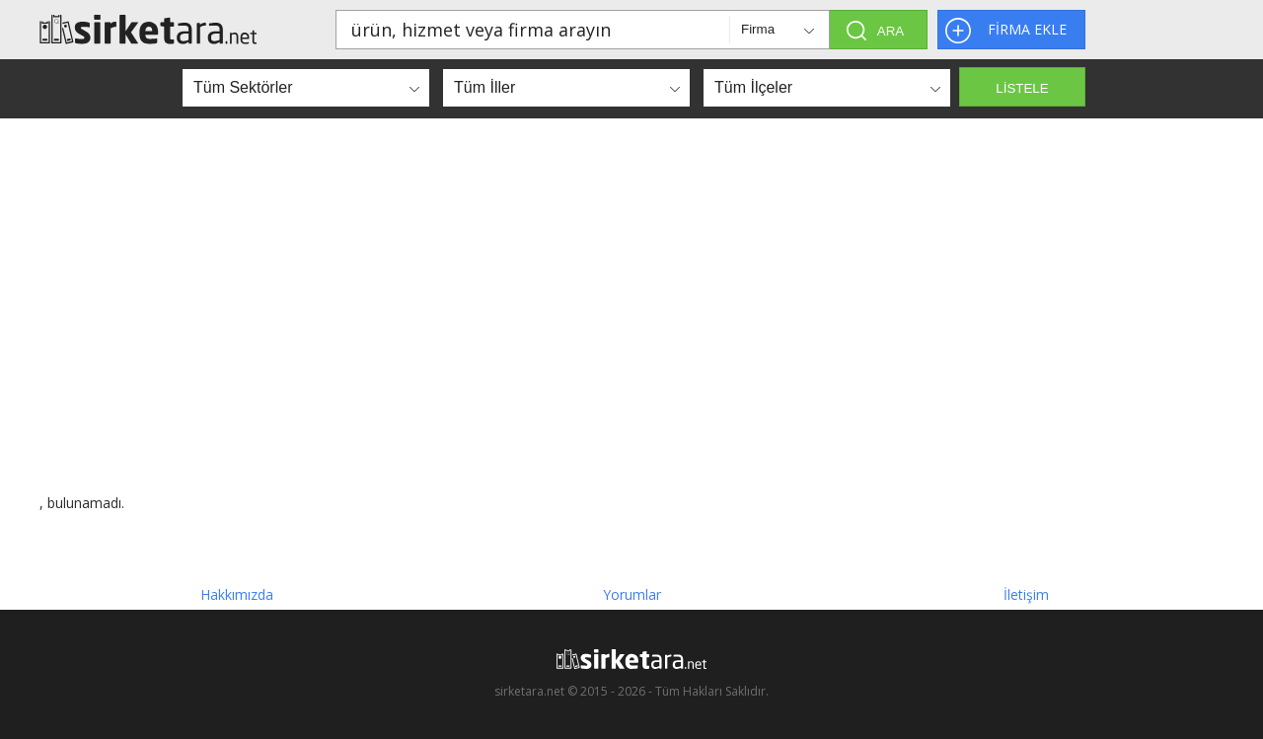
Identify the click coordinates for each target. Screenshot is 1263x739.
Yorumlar (632, 594)
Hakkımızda (236, 594)
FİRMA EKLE (1027, 29)
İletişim (1026, 594)
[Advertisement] (631, 306)
